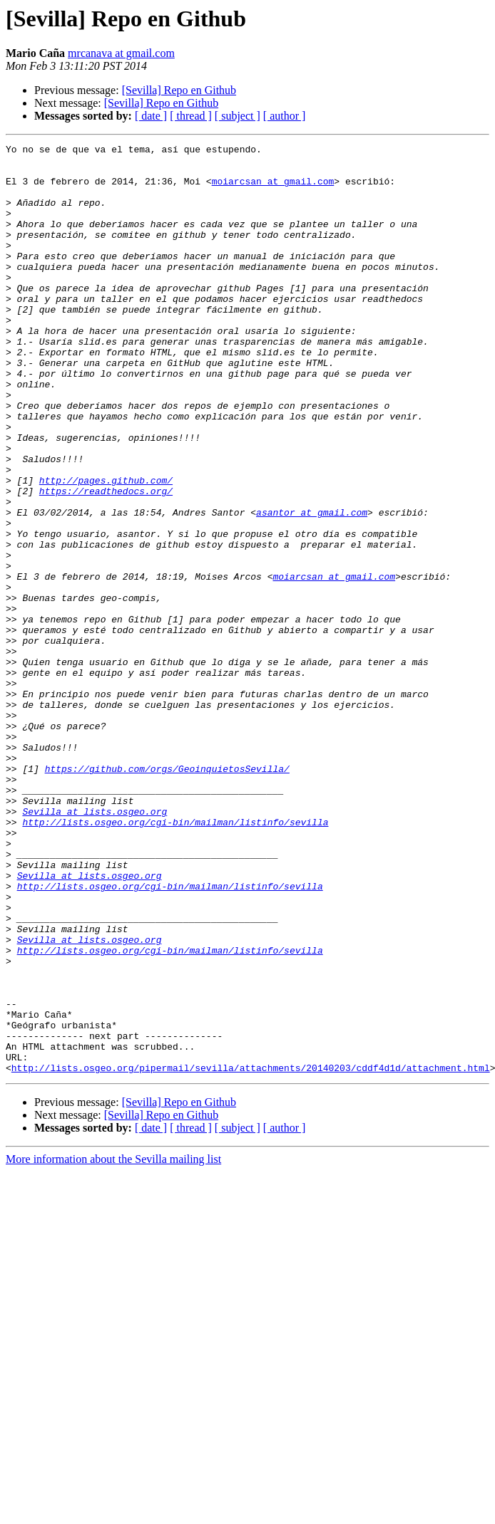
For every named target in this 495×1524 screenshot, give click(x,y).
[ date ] (151, 116)
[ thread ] (191, 116)
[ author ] (284, 116)
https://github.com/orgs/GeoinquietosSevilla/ (167, 894)
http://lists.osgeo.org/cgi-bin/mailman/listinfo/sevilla (175, 958)
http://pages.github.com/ (106, 548)
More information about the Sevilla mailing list (113, 1345)
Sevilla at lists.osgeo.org (94, 945)
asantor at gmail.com (311, 586)
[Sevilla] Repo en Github (179, 90)
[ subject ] (237, 116)
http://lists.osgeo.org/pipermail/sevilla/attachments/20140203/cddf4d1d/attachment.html (250, 1253)
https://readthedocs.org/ (106, 561)
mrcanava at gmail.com (121, 53)
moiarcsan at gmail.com (273, 189)
